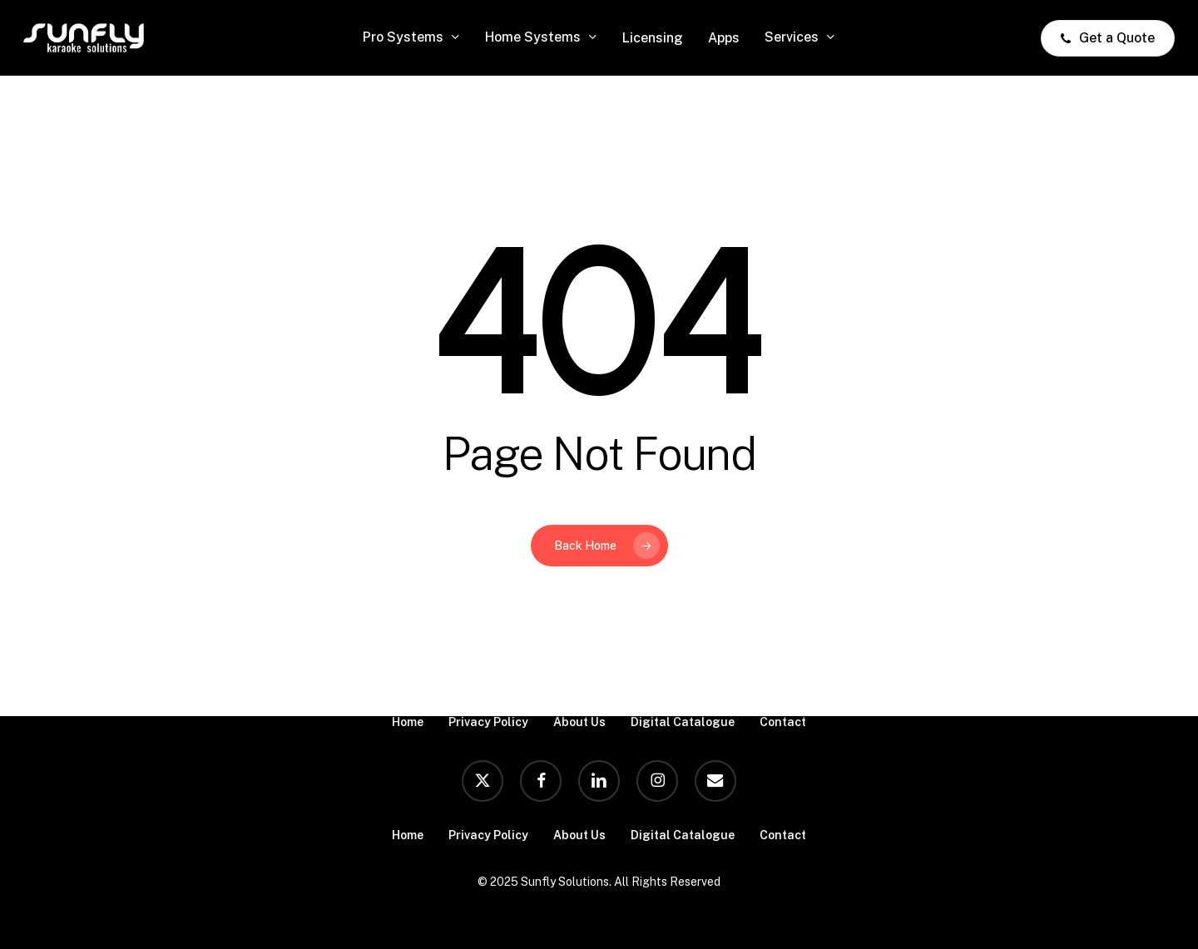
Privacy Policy (488, 722)
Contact (783, 722)
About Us (579, 722)
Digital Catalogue (683, 722)
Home (407, 722)
